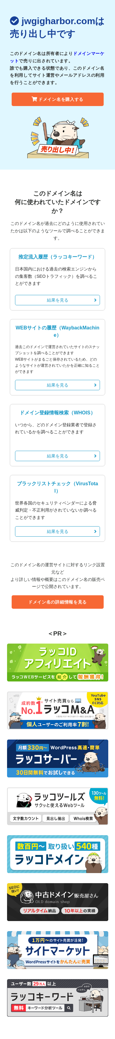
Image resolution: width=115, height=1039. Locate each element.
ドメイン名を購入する (57, 99)
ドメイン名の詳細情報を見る (57, 602)
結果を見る (72, 300)
